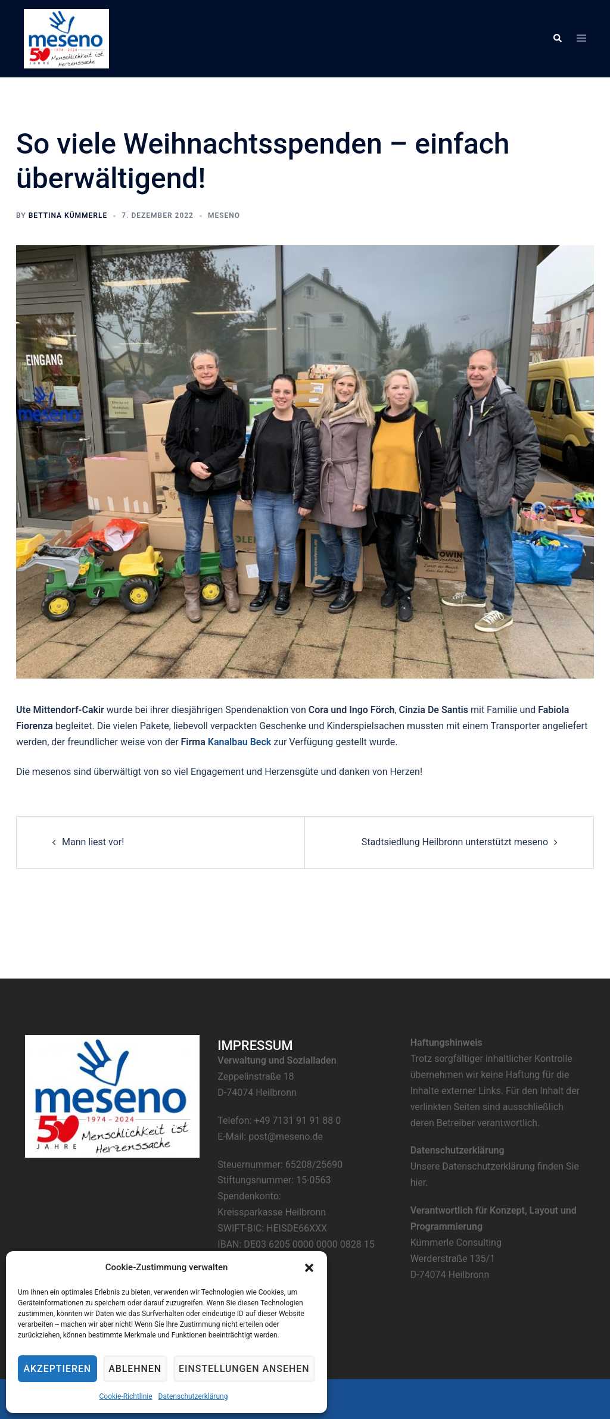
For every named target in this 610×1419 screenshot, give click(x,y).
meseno (224, 215)
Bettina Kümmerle (68, 215)
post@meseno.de (285, 1136)
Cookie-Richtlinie (121, 1396)
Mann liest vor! (93, 842)
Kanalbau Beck (239, 742)
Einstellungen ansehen (239, 1369)
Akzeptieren (56, 1369)
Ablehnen (133, 1369)
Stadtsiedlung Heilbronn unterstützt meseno (455, 842)
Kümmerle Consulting (456, 1242)
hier (418, 1182)
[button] (302, 1268)
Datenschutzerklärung (189, 1396)
